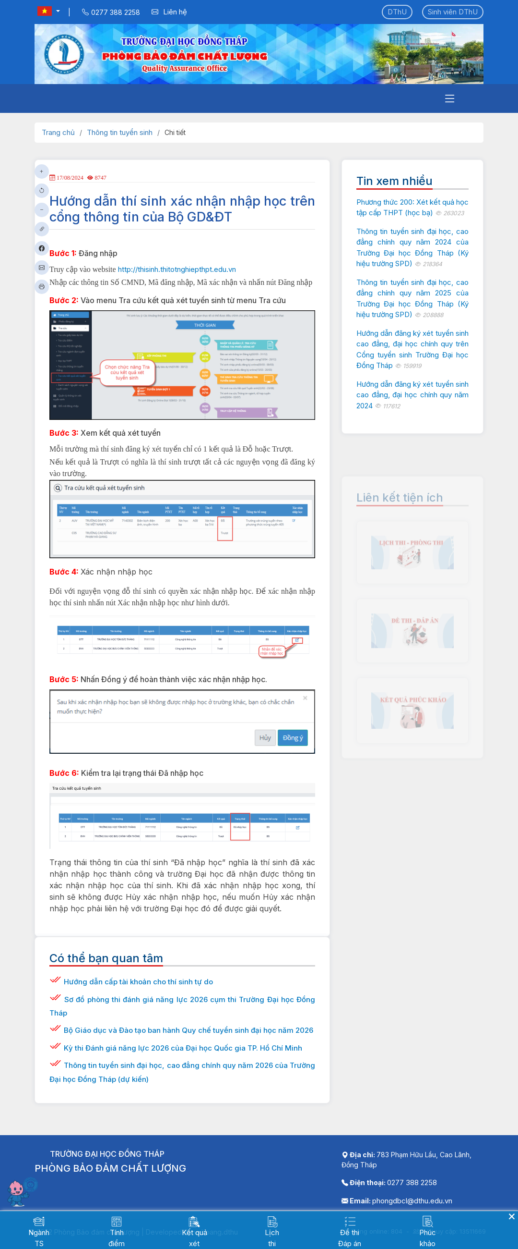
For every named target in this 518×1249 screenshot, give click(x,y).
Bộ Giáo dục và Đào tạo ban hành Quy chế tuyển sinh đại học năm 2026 (188, 1030)
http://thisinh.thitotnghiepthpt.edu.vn (177, 269)
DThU (397, 11)
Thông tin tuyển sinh (120, 132)
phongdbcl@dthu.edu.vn (412, 1200)
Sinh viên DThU (453, 11)
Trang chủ (58, 132)
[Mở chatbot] (24, 1191)
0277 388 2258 (412, 1182)
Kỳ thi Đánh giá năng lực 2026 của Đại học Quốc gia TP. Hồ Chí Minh (183, 1048)
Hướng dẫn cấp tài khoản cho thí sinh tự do (138, 981)
